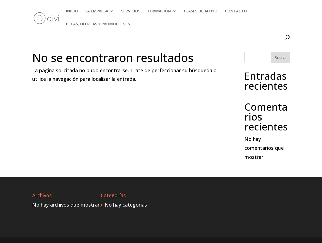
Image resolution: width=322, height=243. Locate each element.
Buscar (280, 57)
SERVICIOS (130, 11)
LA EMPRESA (96, 11)
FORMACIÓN (159, 11)
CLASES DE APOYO (200, 11)
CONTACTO (236, 11)
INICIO (72, 11)
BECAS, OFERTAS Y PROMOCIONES (98, 24)
